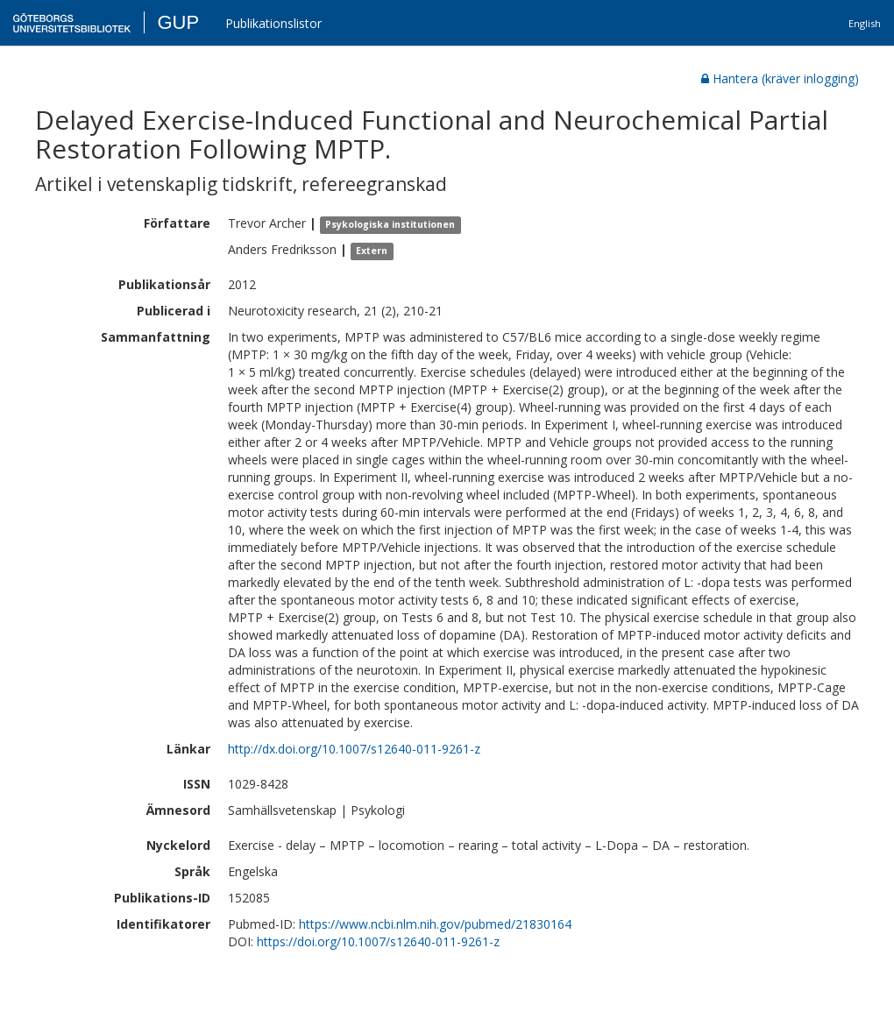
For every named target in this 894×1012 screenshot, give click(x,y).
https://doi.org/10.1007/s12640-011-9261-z (378, 941)
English (864, 23)
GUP (178, 22)
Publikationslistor (273, 23)
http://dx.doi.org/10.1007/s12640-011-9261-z (354, 748)
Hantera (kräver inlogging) (780, 78)
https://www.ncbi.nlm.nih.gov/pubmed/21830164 (435, 924)
